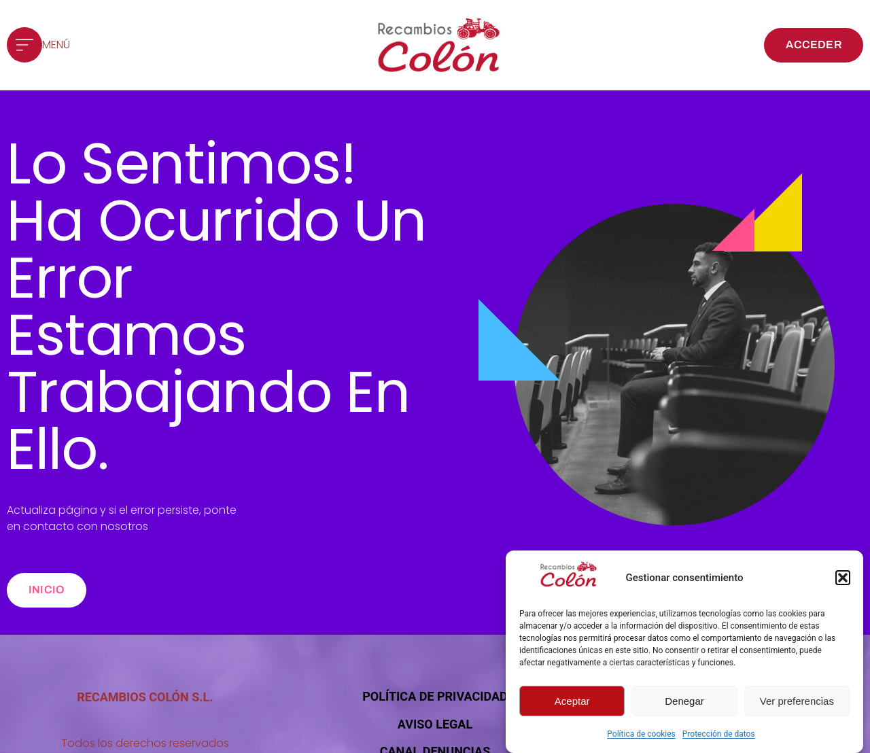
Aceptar (572, 702)
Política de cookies (641, 735)
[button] (843, 579)
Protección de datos (718, 735)
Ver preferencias (797, 702)
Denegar (684, 702)
